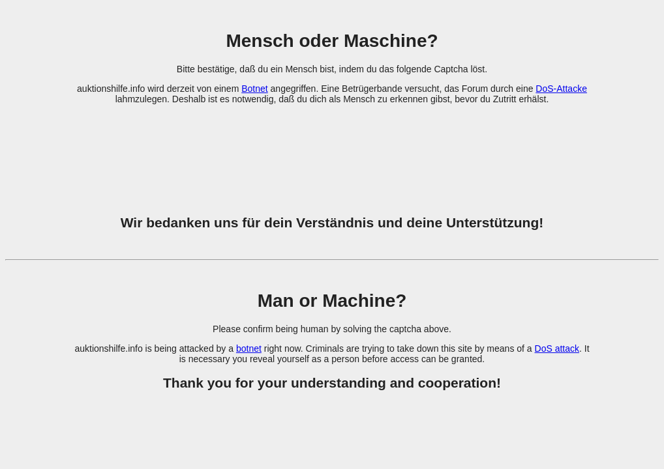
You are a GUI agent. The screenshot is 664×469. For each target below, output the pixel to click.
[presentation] (332, 151)
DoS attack (557, 348)
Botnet (254, 88)
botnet (249, 348)
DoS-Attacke (561, 88)
